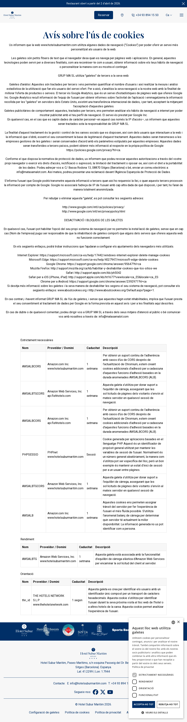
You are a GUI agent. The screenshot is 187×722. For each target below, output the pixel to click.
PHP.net (52, 452)
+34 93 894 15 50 (145, 15)
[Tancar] (183, 3)
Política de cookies (77, 712)
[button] (156, 712)
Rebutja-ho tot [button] (168, 704)
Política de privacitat (108, 712)
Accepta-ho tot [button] (144, 704)
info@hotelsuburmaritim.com (88, 683)
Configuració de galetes (44, 712)
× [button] (178, 622)
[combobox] (173, 622)
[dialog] (156, 668)
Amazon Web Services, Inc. (64, 391)
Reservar (103, 15)
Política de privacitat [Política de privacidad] (143, 667)
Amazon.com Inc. (58, 364)
